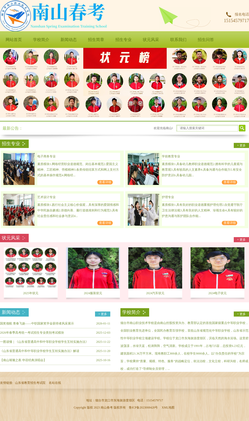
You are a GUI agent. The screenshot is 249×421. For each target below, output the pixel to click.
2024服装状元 (93, 293)
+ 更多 (241, 145)
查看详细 (105, 182)
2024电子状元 (217, 293)
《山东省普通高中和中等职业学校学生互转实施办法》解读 (39, 351)
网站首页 (14, 39)
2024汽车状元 (155, 293)
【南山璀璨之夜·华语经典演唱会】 (23, 360)
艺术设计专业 (46, 197)
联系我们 (178, 39)
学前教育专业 (171, 156)
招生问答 (206, 39)
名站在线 (55, 383)
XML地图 (168, 407)
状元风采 (151, 39)
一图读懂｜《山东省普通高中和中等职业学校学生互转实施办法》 (44, 342)
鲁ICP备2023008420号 (143, 407)
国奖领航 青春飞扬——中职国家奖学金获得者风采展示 (37, 323)
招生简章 (96, 39)
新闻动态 (68, 39)
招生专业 (123, 39)
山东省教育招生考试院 (30, 383)
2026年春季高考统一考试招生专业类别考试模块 (32, 332)
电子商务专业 (46, 156)
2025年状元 (30, 293)
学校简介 (41, 39)
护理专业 (168, 197)
